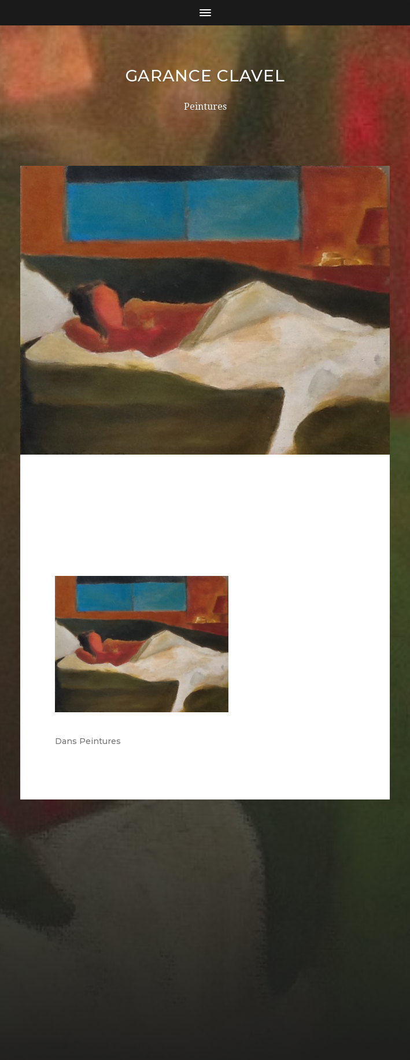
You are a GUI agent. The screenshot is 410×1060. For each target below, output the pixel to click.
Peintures (100, 741)
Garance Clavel (205, 75)
